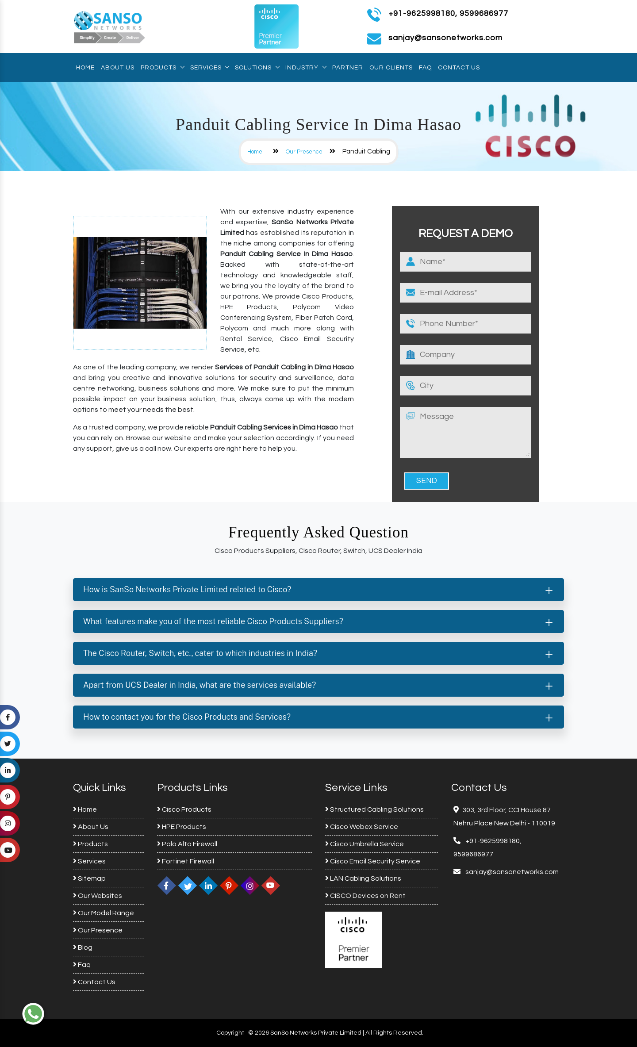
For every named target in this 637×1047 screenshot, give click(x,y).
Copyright (230, 1033)
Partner (347, 68)
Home (85, 68)
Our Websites (97, 895)
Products (162, 68)
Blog (82, 947)
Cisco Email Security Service (372, 861)
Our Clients (391, 68)
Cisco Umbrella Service (364, 844)
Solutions (257, 68)
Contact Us (459, 68)
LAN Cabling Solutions (363, 878)
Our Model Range (103, 913)
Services (209, 68)
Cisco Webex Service (361, 826)
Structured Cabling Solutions (374, 809)
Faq (425, 68)
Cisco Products (184, 809)
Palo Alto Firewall (187, 844)
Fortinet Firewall (185, 861)
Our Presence (304, 152)
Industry (305, 68)
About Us (117, 68)
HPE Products (181, 826)
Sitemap (89, 878)
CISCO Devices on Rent (365, 895)
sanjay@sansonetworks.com (511, 871)
